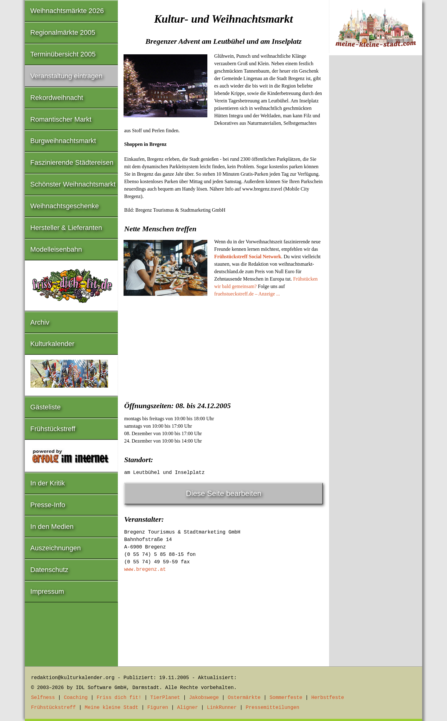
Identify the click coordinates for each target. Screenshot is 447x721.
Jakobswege (204, 698)
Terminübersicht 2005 (63, 54)
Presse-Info (47, 505)
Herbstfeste (327, 698)
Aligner (187, 707)
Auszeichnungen (55, 548)
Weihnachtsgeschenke (64, 206)
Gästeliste (45, 407)
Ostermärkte (244, 698)
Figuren (157, 707)
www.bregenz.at (145, 569)
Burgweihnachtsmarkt (63, 141)
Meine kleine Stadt (111, 707)
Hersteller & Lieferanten (66, 228)
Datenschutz (49, 570)
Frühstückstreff (52, 429)
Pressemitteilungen (272, 707)
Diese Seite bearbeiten (223, 493)
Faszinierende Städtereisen (72, 162)
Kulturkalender (52, 344)
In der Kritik (47, 483)
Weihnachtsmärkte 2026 (67, 11)
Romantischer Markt (61, 119)
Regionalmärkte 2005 (62, 32)
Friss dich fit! (119, 698)
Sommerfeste (285, 698)
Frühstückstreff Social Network (247, 256)
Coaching (76, 698)
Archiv (39, 322)
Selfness (43, 698)
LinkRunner (222, 707)
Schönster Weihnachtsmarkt (73, 184)
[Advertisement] (223, 347)
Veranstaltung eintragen (66, 76)
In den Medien (52, 526)
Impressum (47, 591)
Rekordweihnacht (56, 97)
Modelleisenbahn (56, 249)
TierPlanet (165, 698)
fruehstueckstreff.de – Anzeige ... (247, 293)
